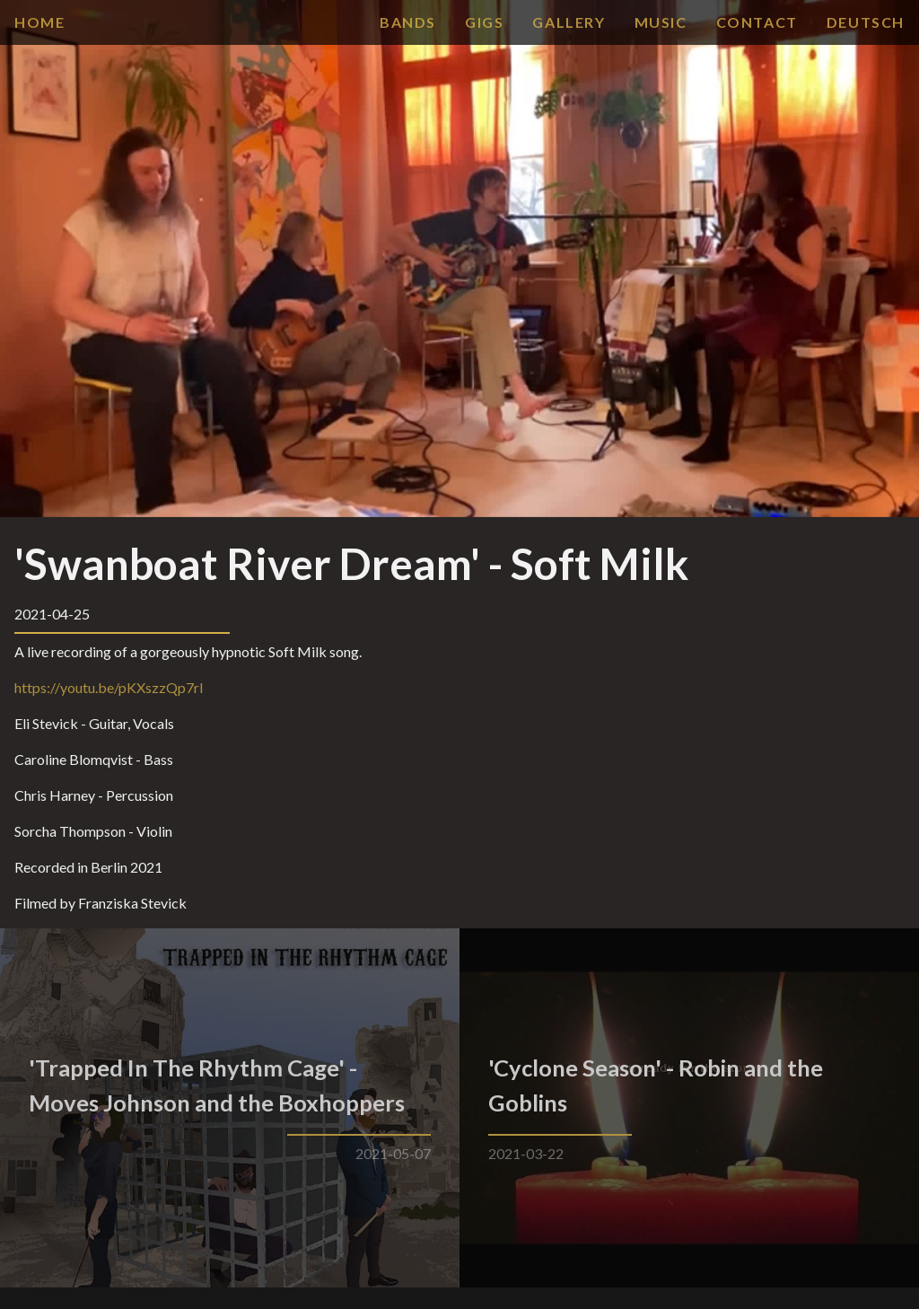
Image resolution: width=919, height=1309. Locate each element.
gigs (484, 22)
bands (408, 22)
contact (757, 22)
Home (39, 22)
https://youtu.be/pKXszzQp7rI (109, 687)
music (661, 22)
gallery (568, 22)
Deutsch (866, 22)
